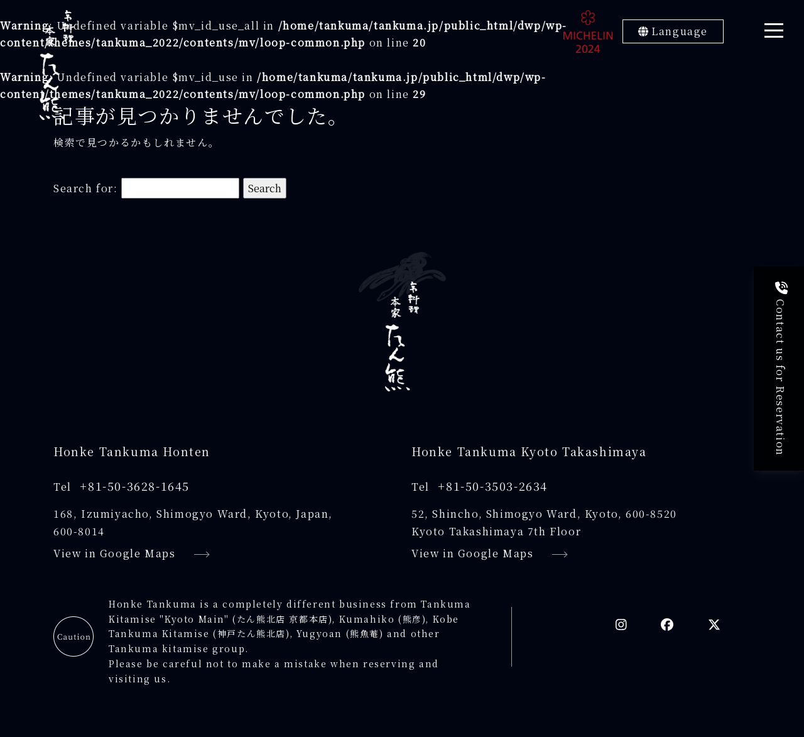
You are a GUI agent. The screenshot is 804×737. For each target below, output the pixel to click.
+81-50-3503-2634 (493, 486)
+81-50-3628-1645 (135, 486)
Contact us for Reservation (780, 368)
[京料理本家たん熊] (57, 65)
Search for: (85, 188)
